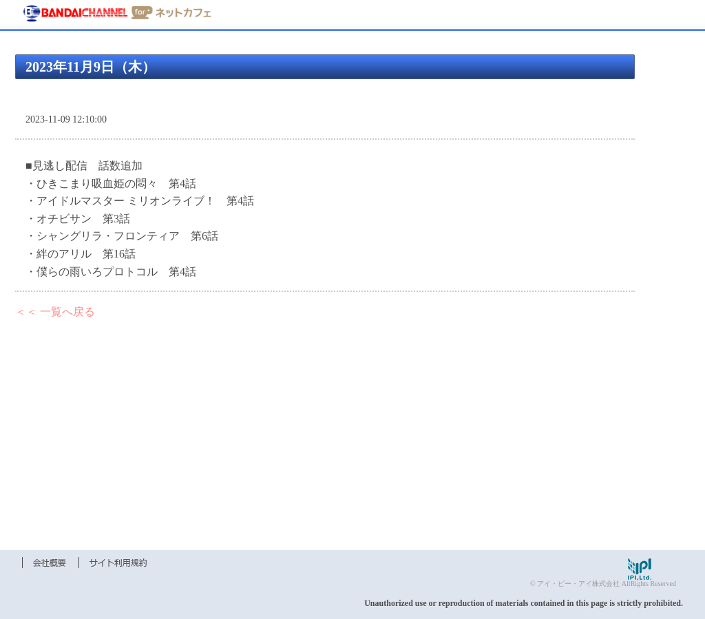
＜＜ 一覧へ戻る (55, 311)
